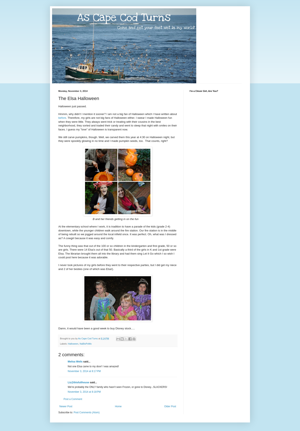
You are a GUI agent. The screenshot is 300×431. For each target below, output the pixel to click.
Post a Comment (73, 399)
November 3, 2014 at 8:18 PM (84, 391)
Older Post (170, 406)
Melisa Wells (75, 361)
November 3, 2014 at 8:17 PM (84, 371)
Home (118, 406)
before (62, 117)
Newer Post (65, 406)
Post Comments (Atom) (87, 412)
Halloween (73, 343)
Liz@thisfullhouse (78, 382)
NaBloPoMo (86, 343)
